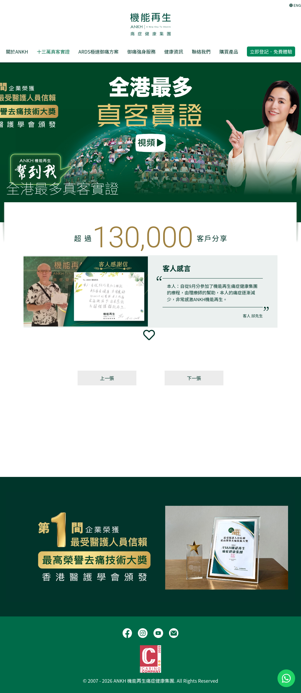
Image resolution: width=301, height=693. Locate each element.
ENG (295, 5)
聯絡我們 (201, 51)
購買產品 (228, 51)
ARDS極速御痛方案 (98, 51)
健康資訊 (173, 51)
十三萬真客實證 (53, 51)
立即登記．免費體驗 (271, 51)
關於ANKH (17, 51)
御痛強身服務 (141, 51)
